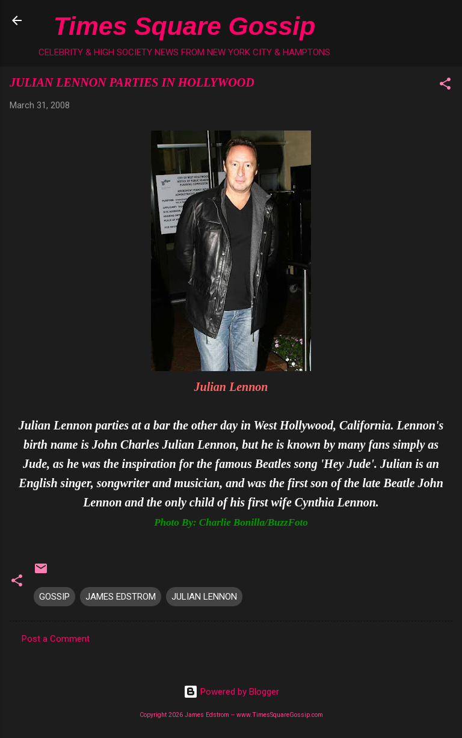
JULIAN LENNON (204, 596)
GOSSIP (54, 596)
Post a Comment (56, 638)
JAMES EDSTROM (120, 596)
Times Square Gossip (184, 25)
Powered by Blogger (231, 691)
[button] (445, 85)
